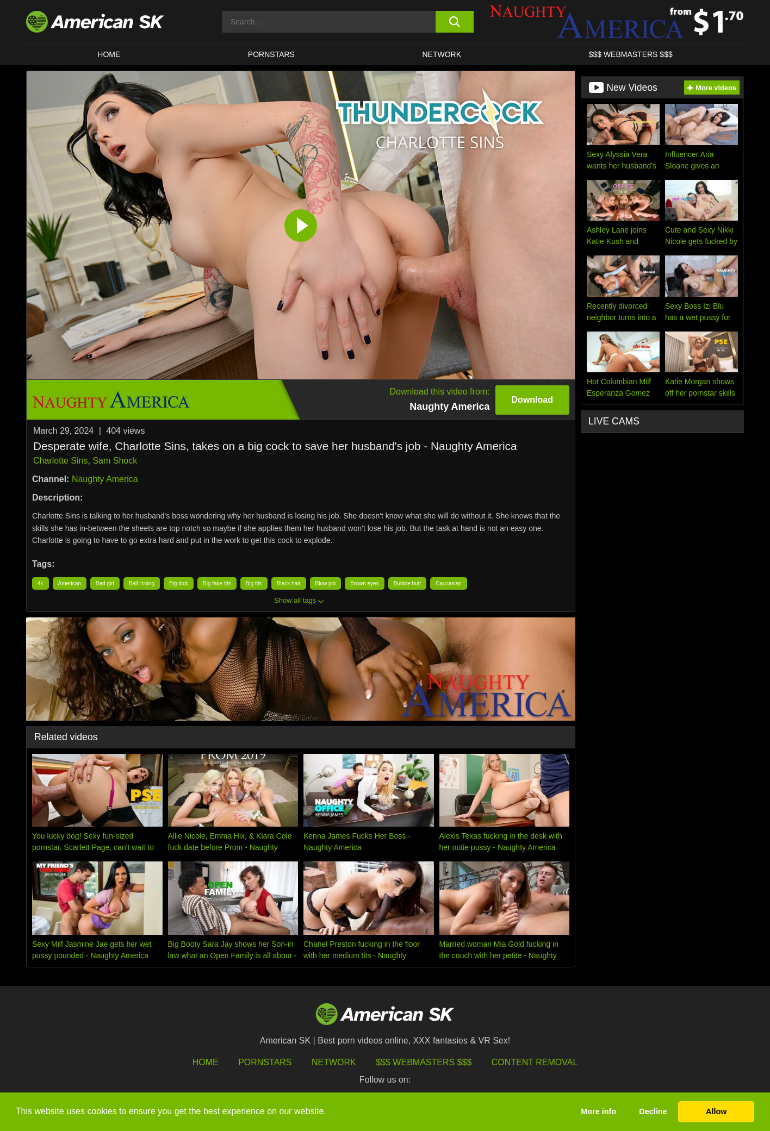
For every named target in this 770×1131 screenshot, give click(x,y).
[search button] (454, 22)
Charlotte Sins (60, 460)
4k (41, 583)
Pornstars (264, 1062)
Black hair (289, 583)
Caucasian (448, 583)
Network (442, 54)
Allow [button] (716, 1111)
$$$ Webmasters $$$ (423, 1062)
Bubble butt (407, 583)
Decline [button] (653, 1111)
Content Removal (535, 1062)
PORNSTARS (271, 54)
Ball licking (141, 583)
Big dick (178, 583)
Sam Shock (114, 460)
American (69, 583)
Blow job (325, 583)
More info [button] (598, 1111)
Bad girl (105, 583)
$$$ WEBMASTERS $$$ (631, 54)
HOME (108, 54)
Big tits (254, 583)
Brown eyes (364, 583)
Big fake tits (217, 583)
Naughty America (105, 479)
